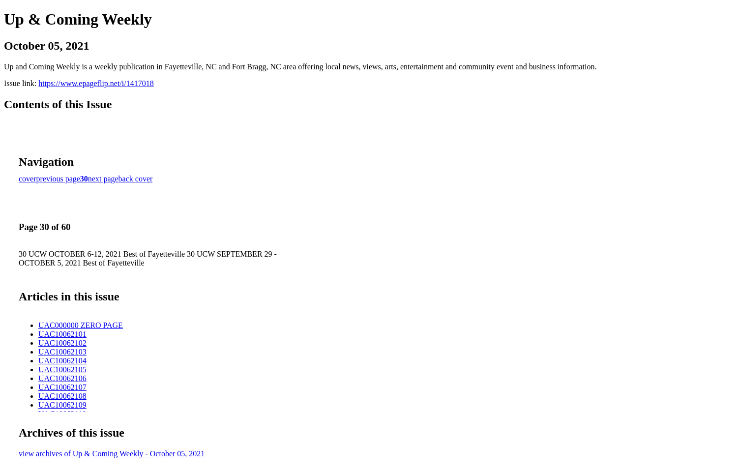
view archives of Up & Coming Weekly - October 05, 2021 (112, 453)
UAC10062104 (62, 360)
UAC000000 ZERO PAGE (80, 325)
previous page (58, 179)
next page (103, 179)
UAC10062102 (62, 343)
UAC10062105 (62, 369)
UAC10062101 (62, 334)
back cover (135, 179)
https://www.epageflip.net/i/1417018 (95, 83)
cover (27, 179)
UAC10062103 (62, 352)
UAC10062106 (62, 378)
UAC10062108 (62, 396)
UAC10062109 (62, 405)
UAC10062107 (62, 387)
